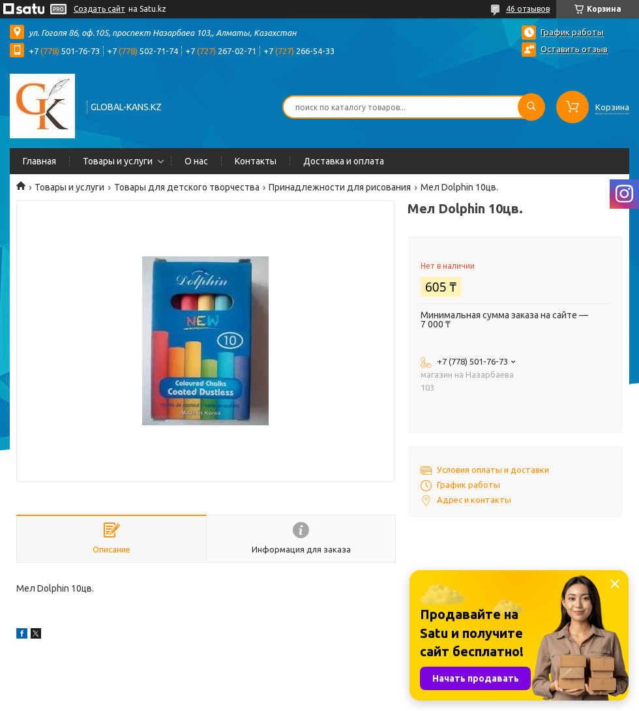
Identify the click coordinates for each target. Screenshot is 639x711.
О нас (196, 161)
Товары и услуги (118, 161)
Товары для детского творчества (187, 187)
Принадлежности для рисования (340, 187)
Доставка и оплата (343, 161)
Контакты (255, 161)
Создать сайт (99, 9)
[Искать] (531, 107)
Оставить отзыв (574, 48)
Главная (39, 161)
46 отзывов (528, 9)
